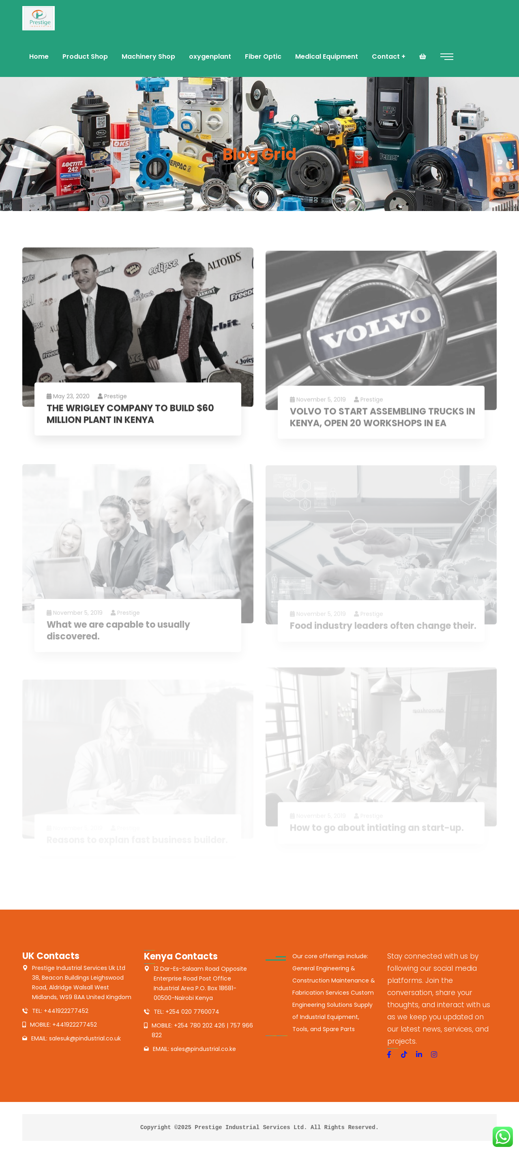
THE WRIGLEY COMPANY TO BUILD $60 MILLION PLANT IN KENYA (130, 416)
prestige (112, 398)
